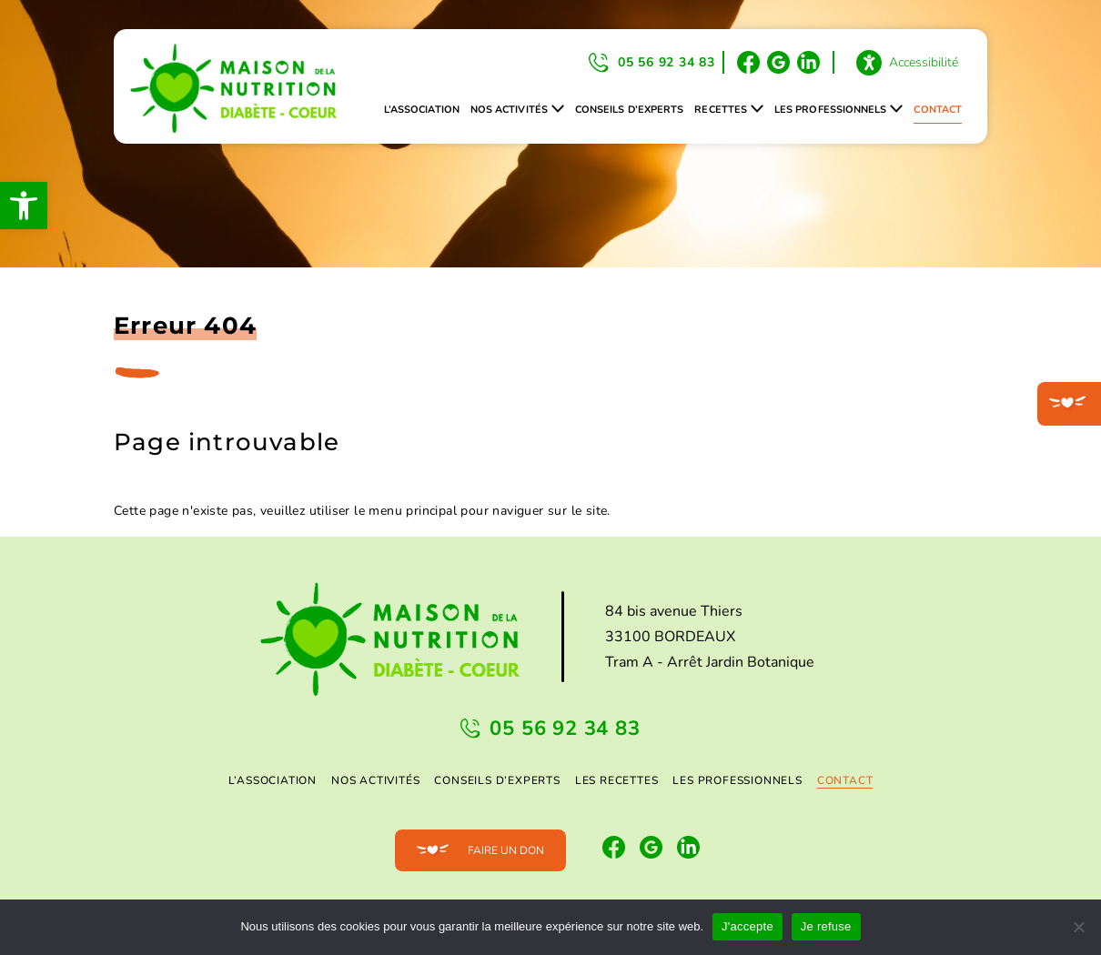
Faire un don (506, 850)
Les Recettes (617, 780)
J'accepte (747, 926)
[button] (23, 205)
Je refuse (826, 926)
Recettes (720, 109)
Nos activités (509, 109)
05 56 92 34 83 (666, 62)
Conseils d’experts (629, 109)
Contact (938, 109)
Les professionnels (830, 109)
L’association (422, 109)
